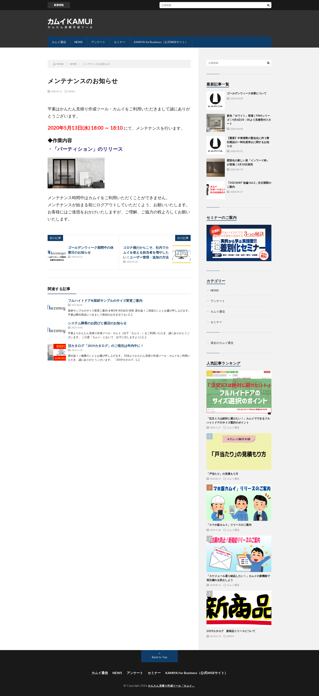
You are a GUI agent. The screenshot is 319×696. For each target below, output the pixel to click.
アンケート (98, 42)
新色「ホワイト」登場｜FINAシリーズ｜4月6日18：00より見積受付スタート (249, 119)
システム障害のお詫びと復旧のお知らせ (97, 323)
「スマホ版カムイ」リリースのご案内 (228, 524)
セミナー (119, 42)
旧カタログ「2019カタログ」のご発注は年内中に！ (106, 345)
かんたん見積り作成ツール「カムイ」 (171, 685)
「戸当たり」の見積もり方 (222, 473)
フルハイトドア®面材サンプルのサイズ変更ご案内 (105, 300)
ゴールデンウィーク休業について (247, 93)
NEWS (78, 42)
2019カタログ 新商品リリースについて (230, 631)
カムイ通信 (59, 42)
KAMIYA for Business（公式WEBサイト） (161, 42)
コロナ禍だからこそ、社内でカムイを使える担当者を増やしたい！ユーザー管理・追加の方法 (146, 252)
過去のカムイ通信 (222, 342)
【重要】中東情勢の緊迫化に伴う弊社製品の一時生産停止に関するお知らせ (248, 142)
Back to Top (159, 657)
